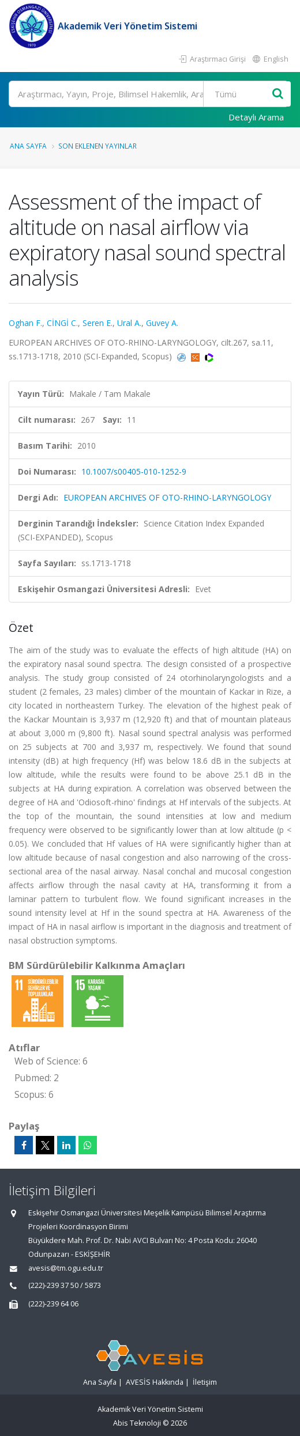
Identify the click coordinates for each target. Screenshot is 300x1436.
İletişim (205, 1382)
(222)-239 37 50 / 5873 (64, 1285)
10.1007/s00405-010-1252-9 (133, 471)
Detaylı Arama (256, 117)
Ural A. (129, 322)
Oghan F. (25, 322)
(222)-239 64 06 (53, 1304)
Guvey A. (162, 322)
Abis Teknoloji (137, 1423)
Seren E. (97, 322)
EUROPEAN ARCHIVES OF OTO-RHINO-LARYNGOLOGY (167, 497)
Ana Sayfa (28, 145)
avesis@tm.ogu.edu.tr (65, 1268)
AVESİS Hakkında (154, 1382)
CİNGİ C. (62, 322)
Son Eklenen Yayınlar (97, 145)
